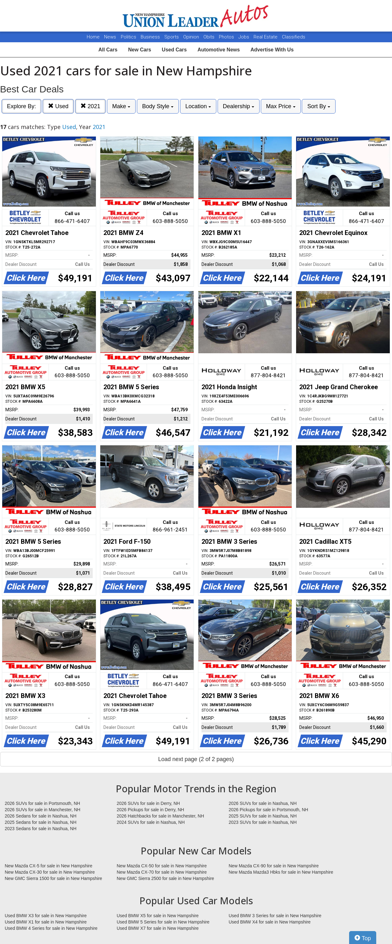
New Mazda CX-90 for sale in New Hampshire (274, 865)
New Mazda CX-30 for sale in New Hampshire (50, 872)
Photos (227, 37)
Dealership (238, 106)
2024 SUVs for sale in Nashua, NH (151, 822)
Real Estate (266, 37)
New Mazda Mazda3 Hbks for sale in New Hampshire (281, 872)
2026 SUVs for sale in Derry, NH (148, 803)
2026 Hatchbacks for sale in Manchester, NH (160, 815)
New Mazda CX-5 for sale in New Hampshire (48, 865)
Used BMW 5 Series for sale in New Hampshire (163, 921)
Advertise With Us (272, 49)
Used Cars (174, 49)
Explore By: (21, 106)
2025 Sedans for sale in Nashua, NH (40, 822)
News (110, 37)
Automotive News (218, 49)
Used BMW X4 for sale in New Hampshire (270, 921)
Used (58, 106)
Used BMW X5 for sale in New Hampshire (158, 915)
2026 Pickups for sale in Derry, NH (150, 809)
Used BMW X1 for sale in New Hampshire (46, 921)
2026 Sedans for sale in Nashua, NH (40, 815)
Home (93, 37)
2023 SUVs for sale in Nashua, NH (263, 822)
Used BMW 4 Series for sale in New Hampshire (51, 928)
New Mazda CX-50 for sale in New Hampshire (162, 865)
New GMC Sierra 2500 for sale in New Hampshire (165, 878)
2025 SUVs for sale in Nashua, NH (263, 815)
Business (151, 37)
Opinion (191, 37)
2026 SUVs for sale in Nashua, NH (263, 803)
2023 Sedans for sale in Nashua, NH (40, 828)
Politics (128, 37)
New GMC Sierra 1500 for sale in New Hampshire (53, 878)
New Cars (139, 49)
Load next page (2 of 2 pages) (196, 759)
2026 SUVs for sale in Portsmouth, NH (42, 803)
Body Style (157, 106)
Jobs (244, 37)
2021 (90, 106)
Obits (209, 37)
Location (198, 106)
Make (121, 106)
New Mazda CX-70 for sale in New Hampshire (162, 872)
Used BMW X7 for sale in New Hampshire (158, 928)
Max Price (280, 106)
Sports (172, 37)
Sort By (318, 106)
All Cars (107, 49)
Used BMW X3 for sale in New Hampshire (46, 915)
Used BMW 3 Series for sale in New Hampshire (275, 915)
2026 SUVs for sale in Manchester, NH (42, 809)
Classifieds (293, 37)
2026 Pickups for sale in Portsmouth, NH (268, 809)
